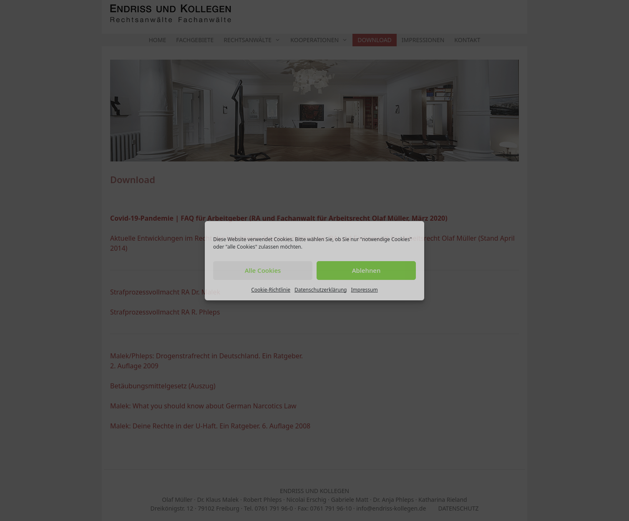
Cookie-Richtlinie (270, 289)
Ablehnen (366, 270)
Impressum (364, 289)
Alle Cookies (263, 270)
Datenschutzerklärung (320, 289)
